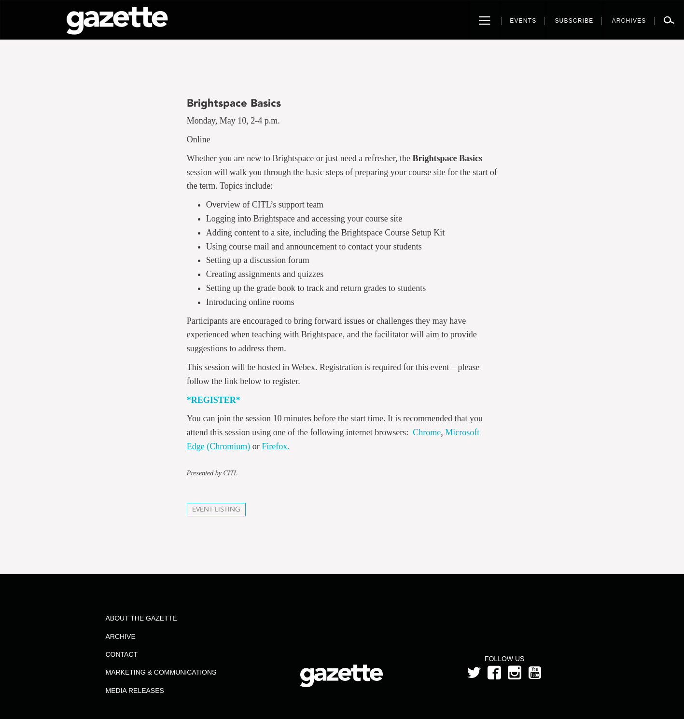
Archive (120, 636)
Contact (121, 654)
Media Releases (134, 690)
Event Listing (216, 509)
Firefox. (276, 446)
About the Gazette (141, 618)
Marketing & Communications (160, 672)
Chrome (427, 432)
